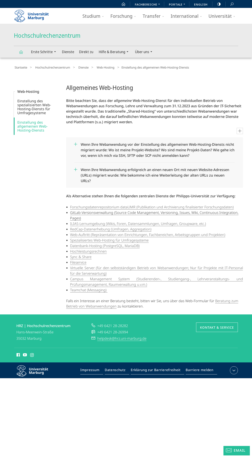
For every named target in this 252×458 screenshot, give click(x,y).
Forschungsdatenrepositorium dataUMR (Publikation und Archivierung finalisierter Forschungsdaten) (152, 205)
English (201, 4)
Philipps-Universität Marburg (36, 372)
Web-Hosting (96, 67)
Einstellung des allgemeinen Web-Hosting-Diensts (32, 124)
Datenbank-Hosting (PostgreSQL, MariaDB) (105, 244)
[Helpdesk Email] (236, 451)
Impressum (94, 369)
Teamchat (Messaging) (88, 288)
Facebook (17, 354)
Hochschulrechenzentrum (23, 54)
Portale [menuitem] (178, 4)
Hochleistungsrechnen (88, 249)
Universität (223, 16)
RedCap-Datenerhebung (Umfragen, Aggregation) (110, 227)
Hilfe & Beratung (115, 52)
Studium (94, 16)
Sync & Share (81, 255)
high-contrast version (216, 4)
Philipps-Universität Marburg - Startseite (35, 15)
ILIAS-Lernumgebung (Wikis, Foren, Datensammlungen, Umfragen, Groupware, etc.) (138, 222)
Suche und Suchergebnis (230, 4)
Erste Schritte (44, 52)
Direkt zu (86, 51)
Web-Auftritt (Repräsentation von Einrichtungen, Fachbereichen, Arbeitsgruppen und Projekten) (147, 233)
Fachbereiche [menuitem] (148, 4)
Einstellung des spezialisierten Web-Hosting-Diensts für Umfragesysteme (34, 105)
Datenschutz (118, 369)
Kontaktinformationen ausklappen (233, 369)
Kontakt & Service (217, 326)
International (187, 16)
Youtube (24, 354)
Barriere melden (198, 369)
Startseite (20, 67)
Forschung (124, 16)
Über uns (145, 52)
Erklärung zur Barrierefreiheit (157, 369)
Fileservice (78, 261)
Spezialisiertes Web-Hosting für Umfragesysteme (109, 238)
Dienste (68, 51)
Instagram (32, 354)
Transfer (155, 16)
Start (121, 4)
